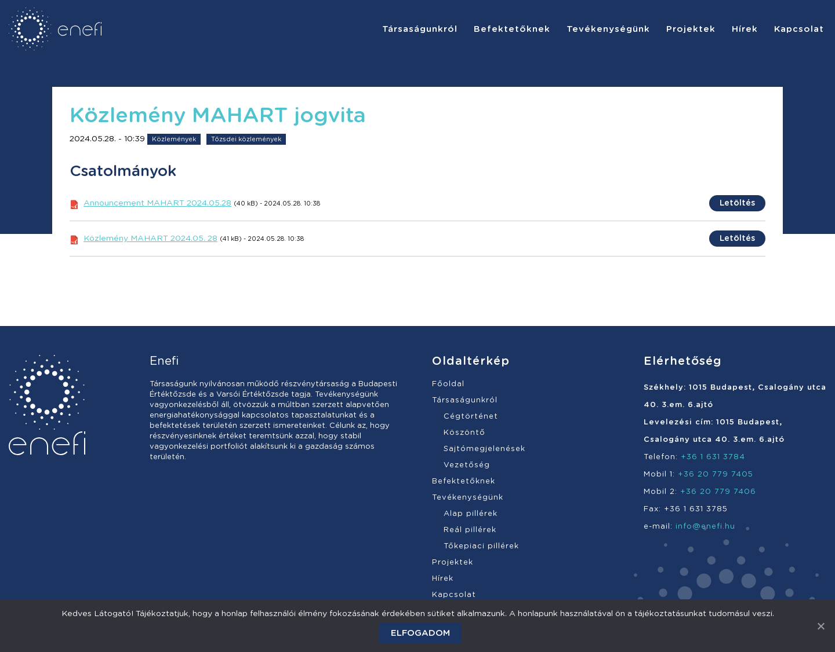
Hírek (442, 579)
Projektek (452, 562)
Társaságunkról (465, 400)
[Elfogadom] (820, 626)
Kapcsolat (454, 595)
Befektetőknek (463, 481)
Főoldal (448, 384)
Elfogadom (420, 633)
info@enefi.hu (705, 526)
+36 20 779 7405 (715, 474)
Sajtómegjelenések (484, 449)
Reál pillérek (470, 530)
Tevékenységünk (467, 497)
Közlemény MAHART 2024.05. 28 (150, 239)
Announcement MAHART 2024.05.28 (157, 203)
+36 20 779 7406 (718, 492)
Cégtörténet (471, 416)
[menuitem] (420, 28)
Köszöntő (464, 433)
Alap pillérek (471, 514)
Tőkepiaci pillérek (481, 546)
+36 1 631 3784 (713, 457)
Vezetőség (467, 465)
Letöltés (737, 203)
